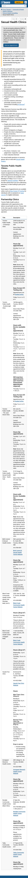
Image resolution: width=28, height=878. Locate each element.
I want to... (18, 2)
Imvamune (21, 104)
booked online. (19, 294)
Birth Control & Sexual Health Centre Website (17, 552)
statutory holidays (12, 180)
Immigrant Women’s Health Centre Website (19, 771)
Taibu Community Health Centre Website (18, 854)
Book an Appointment (11, 45)
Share (15, 19)
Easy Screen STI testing (17, 191)
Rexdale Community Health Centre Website (19, 813)
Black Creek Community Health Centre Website (19, 605)
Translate (22, 19)
